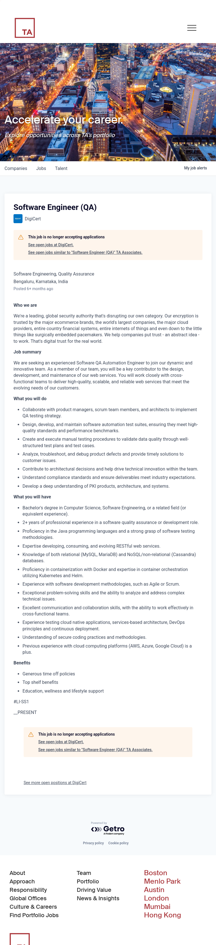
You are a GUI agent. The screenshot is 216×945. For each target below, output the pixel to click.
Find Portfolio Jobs (34, 915)
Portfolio (88, 881)
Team (84, 873)
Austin (154, 890)
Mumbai (157, 907)
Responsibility (28, 890)
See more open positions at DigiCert (55, 782)
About (17, 873)
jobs (41, 168)
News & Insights (98, 898)
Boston (155, 873)
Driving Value (94, 890)
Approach (22, 881)
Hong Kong (162, 915)
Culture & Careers (33, 906)
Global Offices (28, 898)
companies (15, 168)
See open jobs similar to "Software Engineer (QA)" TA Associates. (85, 252)
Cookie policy (118, 843)
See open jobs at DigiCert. (51, 245)
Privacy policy (93, 843)
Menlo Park (162, 881)
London (156, 898)
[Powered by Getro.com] (108, 829)
